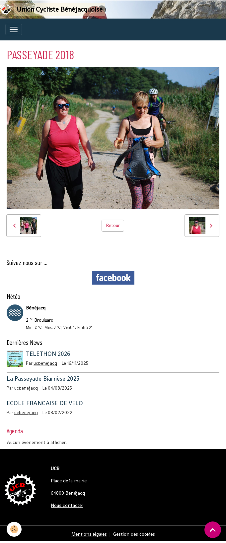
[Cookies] (14, 529)
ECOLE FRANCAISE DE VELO (45, 403)
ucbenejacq (45, 363)
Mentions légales (89, 534)
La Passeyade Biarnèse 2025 (43, 378)
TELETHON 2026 (48, 353)
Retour (113, 225)
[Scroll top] (212, 529)
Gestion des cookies (134, 534)
